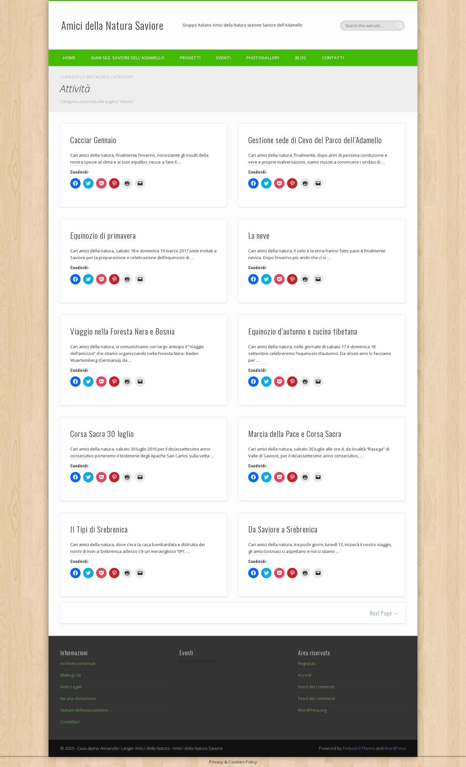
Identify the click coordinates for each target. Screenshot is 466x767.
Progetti (190, 58)
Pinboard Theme (359, 748)
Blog (300, 58)
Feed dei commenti (316, 698)
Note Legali (71, 687)
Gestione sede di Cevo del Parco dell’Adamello (315, 139)
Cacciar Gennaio (93, 139)
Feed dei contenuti (316, 687)
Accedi (304, 675)
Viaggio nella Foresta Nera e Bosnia (122, 331)
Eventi (223, 58)
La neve (259, 235)
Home (69, 58)
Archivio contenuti (77, 663)
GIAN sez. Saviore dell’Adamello (127, 58)
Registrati (307, 663)
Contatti (333, 58)
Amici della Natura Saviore (112, 25)
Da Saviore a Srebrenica (282, 529)
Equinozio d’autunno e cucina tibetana (302, 331)
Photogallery (263, 58)
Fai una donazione (78, 698)
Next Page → (384, 613)
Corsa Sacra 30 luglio (102, 433)
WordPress (395, 748)
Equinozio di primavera (103, 235)
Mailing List (70, 675)
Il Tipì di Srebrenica (99, 529)
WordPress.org (312, 710)
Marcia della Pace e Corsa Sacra (294, 433)
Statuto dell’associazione (84, 710)
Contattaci (70, 722)
